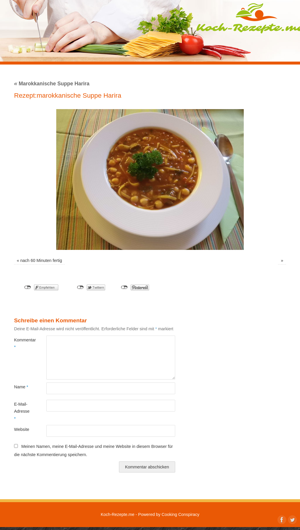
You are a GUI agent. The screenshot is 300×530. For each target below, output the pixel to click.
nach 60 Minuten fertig (41, 260)
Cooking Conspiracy (181, 514)
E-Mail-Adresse (22, 411)
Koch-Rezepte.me (117, 514)
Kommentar (22, 343)
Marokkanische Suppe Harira (51, 84)
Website (21, 429)
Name (21, 387)
